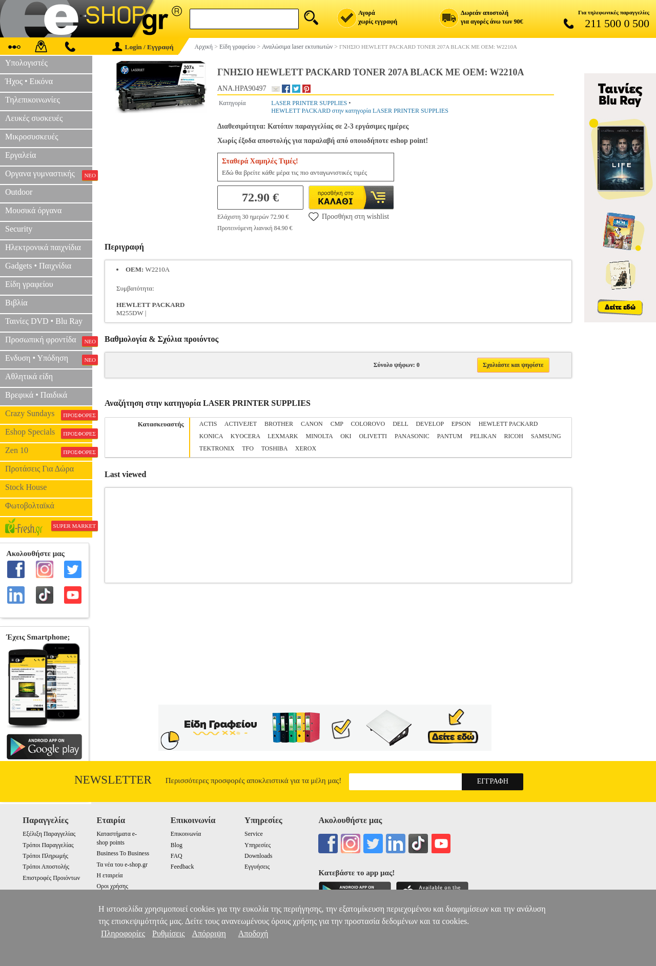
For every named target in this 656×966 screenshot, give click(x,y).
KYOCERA (245, 436)
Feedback (182, 866)
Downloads (258, 855)
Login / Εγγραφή (143, 47)
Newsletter (113, 779)
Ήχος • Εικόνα (29, 81)
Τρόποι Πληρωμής (45, 855)
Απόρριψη (208, 933)
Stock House (26, 487)
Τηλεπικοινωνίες (32, 99)
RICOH (513, 436)
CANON (312, 423)
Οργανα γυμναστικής (48, 174)
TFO (248, 448)
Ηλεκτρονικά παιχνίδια (43, 247)
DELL (400, 423)
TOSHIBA (274, 448)
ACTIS (208, 423)
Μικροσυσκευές (31, 136)
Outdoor (18, 192)
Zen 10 (48, 451)
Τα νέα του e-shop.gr (121, 864)
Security (18, 228)
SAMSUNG (546, 436)
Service (253, 833)
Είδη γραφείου (29, 284)
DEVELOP (429, 423)
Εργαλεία (20, 155)
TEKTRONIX (217, 448)
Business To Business (122, 853)
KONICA (211, 436)
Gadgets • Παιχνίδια (38, 265)
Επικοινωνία (186, 833)
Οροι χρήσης (112, 886)
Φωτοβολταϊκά (29, 505)
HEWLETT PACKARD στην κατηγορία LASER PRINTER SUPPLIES (359, 110)
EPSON (461, 423)
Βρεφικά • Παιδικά (36, 394)
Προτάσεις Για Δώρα (39, 468)
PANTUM (450, 436)
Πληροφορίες (123, 933)
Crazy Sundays (48, 414)
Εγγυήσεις (257, 866)
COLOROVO (368, 423)
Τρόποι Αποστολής (46, 866)
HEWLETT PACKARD (508, 423)
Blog (176, 845)
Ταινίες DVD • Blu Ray (44, 321)
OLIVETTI (373, 436)
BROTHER (278, 423)
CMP (337, 423)
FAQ (176, 855)
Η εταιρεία (109, 875)
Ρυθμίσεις (168, 933)
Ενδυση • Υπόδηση (48, 359)
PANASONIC (412, 436)
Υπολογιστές (26, 62)
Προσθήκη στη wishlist (349, 216)
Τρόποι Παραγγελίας (48, 845)
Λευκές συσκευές (34, 118)
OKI (345, 436)
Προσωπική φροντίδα (48, 340)
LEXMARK (283, 436)
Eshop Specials (48, 433)
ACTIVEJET (240, 423)
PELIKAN (483, 436)
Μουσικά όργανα (33, 210)
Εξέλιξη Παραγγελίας (49, 833)
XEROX (305, 448)
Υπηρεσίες (257, 845)
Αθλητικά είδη (29, 376)
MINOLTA (319, 436)
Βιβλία (16, 302)
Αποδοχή (253, 933)
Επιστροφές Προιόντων (51, 877)
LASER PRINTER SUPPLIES (309, 103)
